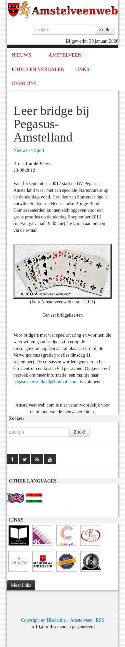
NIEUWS (21, 55)
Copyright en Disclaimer (44, 620)
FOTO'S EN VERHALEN (38, 69)
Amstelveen (81, 620)
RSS (100, 620)
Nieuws (20, 150)
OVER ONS (24, 83)
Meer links (21, 585)
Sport (39, 150)
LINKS (81, 69)
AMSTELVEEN (65, 55)
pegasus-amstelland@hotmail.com (45, 381)
